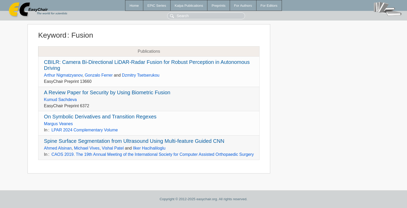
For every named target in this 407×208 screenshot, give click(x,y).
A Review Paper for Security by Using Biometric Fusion (107, 92)
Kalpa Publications (189, 6)
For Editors (269, 6)
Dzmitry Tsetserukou (141, 75)
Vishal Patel (113, 148)
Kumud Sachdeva (60, 99)
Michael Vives (86, 148)
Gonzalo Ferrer (99, 75)
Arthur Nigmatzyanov (63, 75)
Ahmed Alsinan (58, 148)
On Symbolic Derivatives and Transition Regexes (100, 116)
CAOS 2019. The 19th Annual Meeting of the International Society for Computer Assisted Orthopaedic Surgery (152, 154)
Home (134, 6)
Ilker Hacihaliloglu (149, 148)
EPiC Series (156, 6)
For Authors (243, 6)
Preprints (218, 6)
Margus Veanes (58, 124)
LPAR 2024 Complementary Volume (84, 130)
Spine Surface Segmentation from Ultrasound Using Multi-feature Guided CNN (134, 141)
